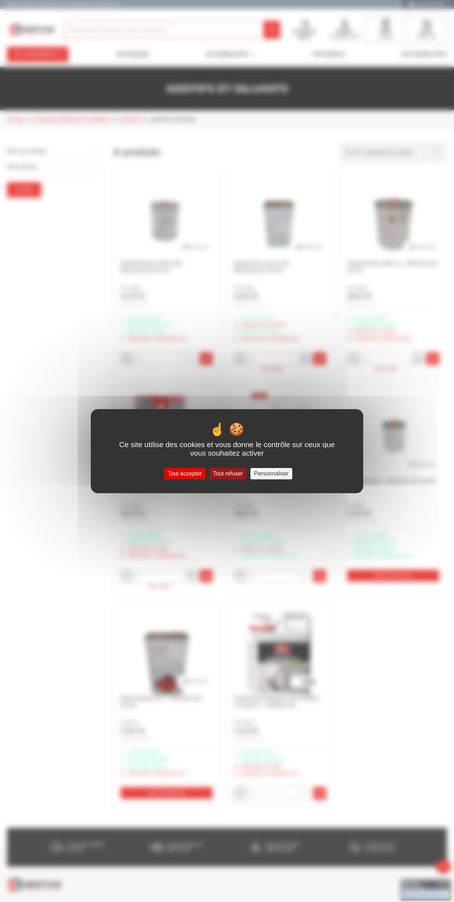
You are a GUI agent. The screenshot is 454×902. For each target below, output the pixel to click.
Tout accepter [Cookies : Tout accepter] (185, 474)
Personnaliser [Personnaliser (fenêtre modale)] (271, 474)
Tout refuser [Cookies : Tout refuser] (228, 474)
